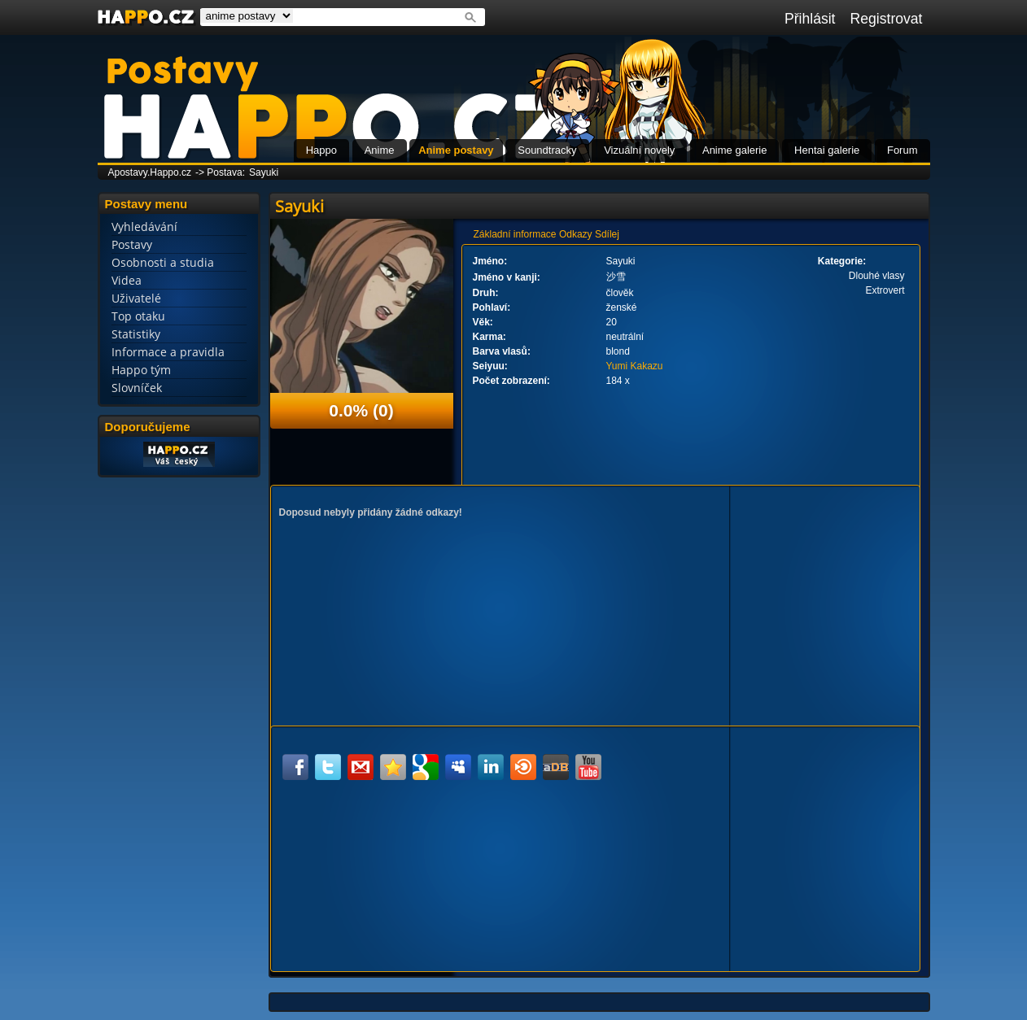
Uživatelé (136, 298)
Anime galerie (734, 150)
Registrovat (886, 19)
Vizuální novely (639, 150)
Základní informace (515, 234)
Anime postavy (455, 150)
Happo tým (141, 369)
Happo (321, 150)
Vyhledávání (144, 226)
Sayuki (263, 172)
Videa (126, 280)
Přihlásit (810, 19)
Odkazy (575, 234)
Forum (902, 150)
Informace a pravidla (168, 352)
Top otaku (138, 316)
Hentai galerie (826, 150)
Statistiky (135, 334)
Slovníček (136, 387)
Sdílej (607, 234)
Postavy (131, 244)
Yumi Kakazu (634, 366)
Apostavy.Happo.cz (150, 172)
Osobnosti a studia (162, 262)
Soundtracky (547, 150)
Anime (380, 150)
